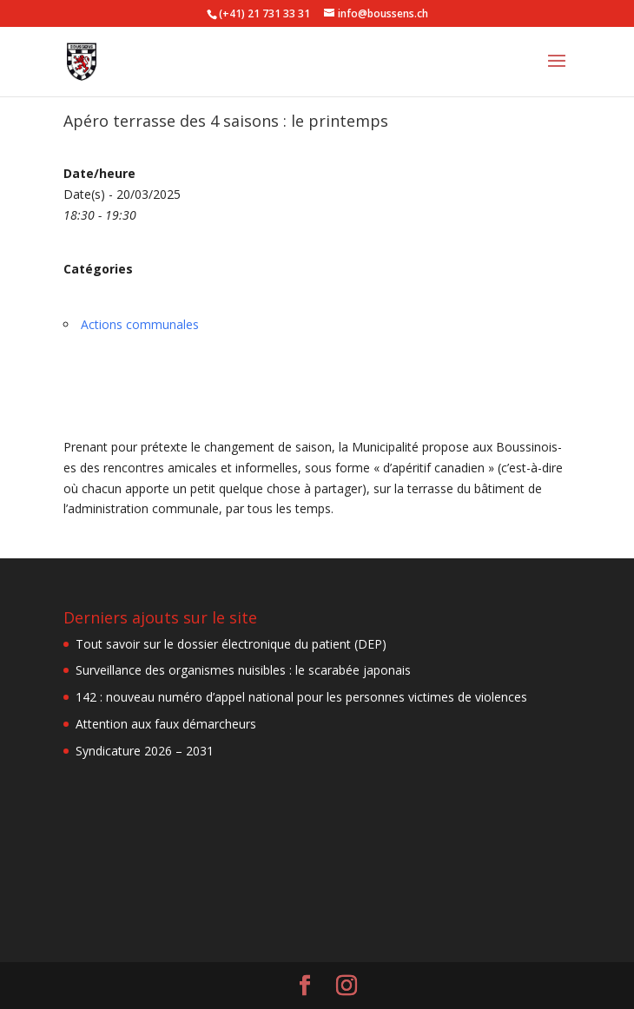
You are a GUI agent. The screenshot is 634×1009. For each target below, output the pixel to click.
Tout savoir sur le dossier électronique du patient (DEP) (231, 644)
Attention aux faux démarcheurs (166, 724)
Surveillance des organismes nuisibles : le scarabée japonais (243, 670)
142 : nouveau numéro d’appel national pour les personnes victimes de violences (301, 697)
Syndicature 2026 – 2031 (145, 750)
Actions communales (140, 324)
